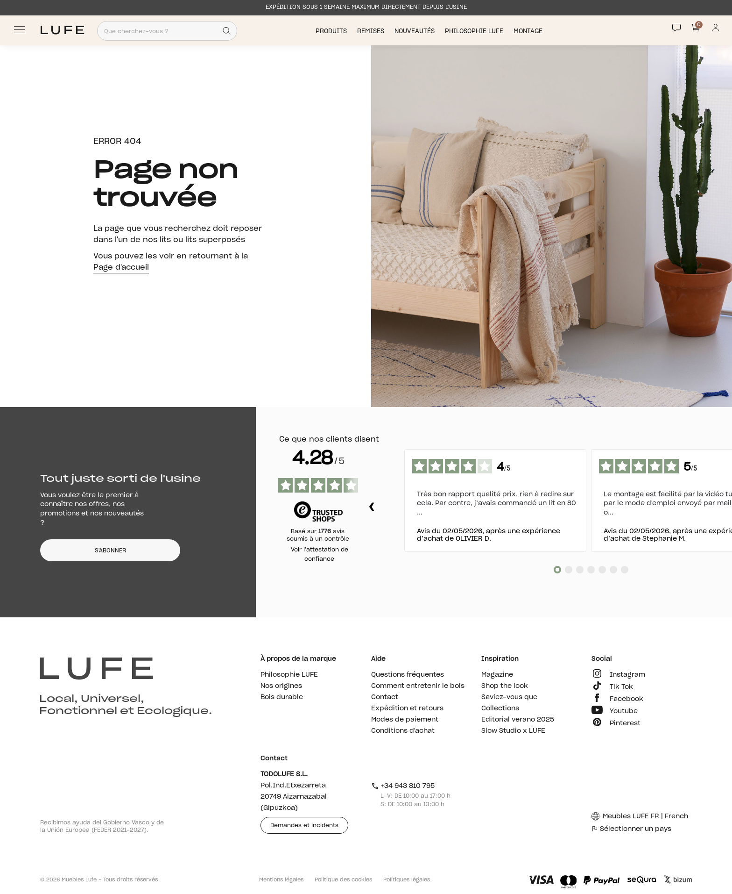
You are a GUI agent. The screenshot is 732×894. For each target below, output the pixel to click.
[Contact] (676, 27)
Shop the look (504, 686)
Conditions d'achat (403, 731)
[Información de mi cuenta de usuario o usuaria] (715, 30)
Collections (500, 708)
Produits (332, 31)
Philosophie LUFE (475, 31)
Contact (384, 697)
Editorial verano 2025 (517, 719)
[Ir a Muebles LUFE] (62, 30)
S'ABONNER (110, 550)
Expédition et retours (407, 708)
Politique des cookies (343, 879)
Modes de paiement (404, 719)
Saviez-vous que (509, 697)
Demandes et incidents (304, 825)
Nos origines (281, 686)
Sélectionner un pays (631, 829)
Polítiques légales (406, 879)
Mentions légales (281, 879)
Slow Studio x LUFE (513, 731)
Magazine (497, 675)
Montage (529, 31)
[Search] (226, 31)
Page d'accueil (121, 267)
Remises (371, 31)
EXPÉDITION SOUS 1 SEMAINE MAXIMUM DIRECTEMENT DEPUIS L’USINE (366, 7)
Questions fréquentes (407, 675)
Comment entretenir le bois (418, 686)
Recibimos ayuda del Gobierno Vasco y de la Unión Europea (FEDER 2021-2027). (102, 826)
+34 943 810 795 (403, 786)
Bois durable (281, 697)
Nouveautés (415, 31)
